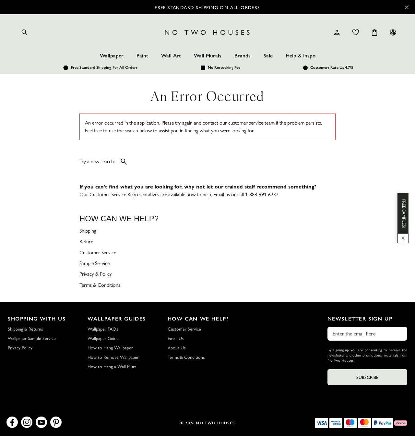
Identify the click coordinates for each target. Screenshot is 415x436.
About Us (176, 347)
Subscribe (367, 377)
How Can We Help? (198, 319)
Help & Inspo (300, 56)
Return (86, 241)
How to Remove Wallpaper (113, 357)
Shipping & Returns (25, 328)
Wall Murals (207, 56)
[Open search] (24, 32)
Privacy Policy (20, 347)
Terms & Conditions (99, 285)
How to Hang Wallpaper (110, 347)
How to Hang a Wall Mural (112, 366)
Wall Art (171, 56)
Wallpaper (112, 56)
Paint (142, 56)
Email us (221, 194)
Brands (242, 56)
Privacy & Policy (95, 274)
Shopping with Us (37, 319)
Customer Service (97, 252)
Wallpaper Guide (103, 338)
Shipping (87, 231)
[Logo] (207, 32)
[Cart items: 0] (374, 32)
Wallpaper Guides (117, 319)
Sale (268, 56)
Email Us (176, 338)
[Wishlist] (355, 32)
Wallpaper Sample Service (32, 338)
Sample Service (94, 263)
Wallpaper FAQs (103, 328)
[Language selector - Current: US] (393, 32)
